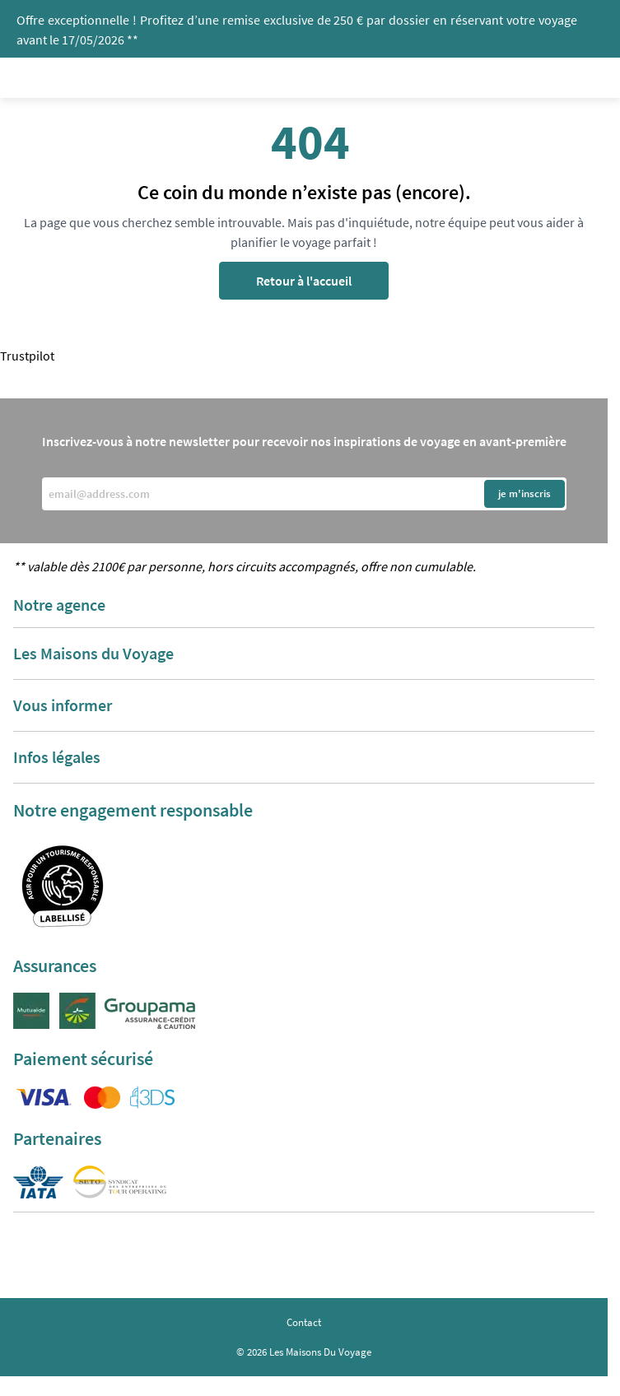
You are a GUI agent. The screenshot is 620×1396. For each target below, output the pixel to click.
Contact (304, 1322)
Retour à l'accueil (304, 280)
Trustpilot (27, 355)
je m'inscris (524, 493)
